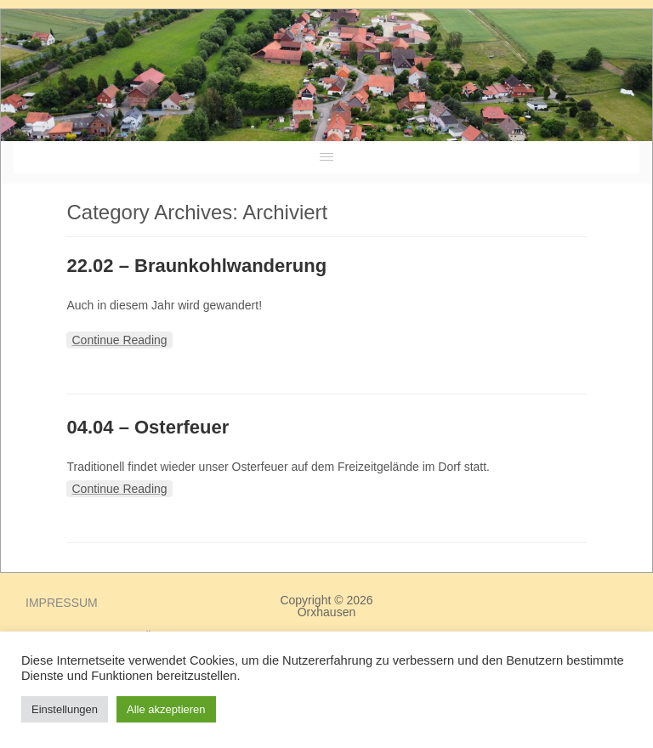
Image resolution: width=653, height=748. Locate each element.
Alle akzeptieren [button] (166, 709)
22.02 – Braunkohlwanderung (196, 265)
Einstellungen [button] (64, 709)
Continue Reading (119, 340)
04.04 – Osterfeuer (147, 427)
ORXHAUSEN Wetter (525, 86)
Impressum (62, 602)
